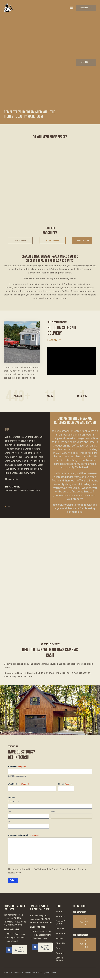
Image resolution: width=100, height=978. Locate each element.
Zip (9, 821)
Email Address (18, 784)
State (53, 811)
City (9, 811)
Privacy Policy (66, 869)
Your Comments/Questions (23, 835)
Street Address (13, 801)
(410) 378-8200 (44, 922)
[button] (71, 7)
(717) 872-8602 (18, 922)
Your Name (17, 766)
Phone (65, 784)
